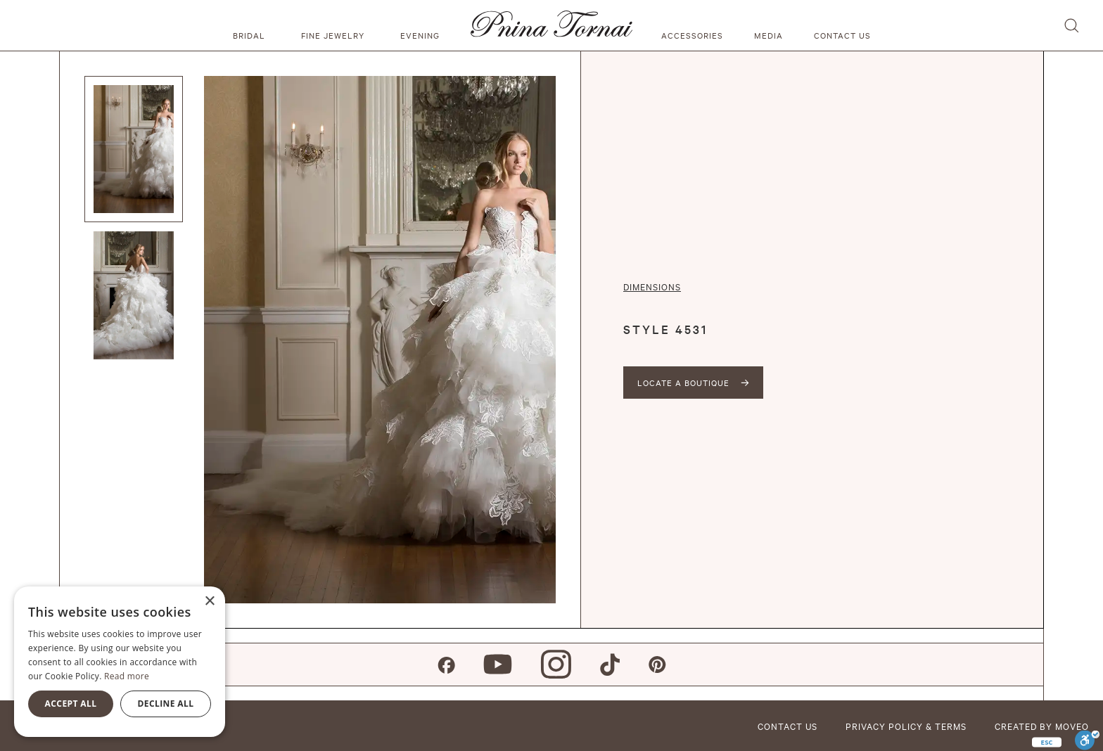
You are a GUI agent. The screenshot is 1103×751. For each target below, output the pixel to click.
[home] (551, 25)
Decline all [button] (166, 704)
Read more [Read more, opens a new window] (126, 676)
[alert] (119, 661)
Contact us (842, 35)
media (768, 35)
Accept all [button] (71, 704)
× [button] (209, 601)
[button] (251, 25)
